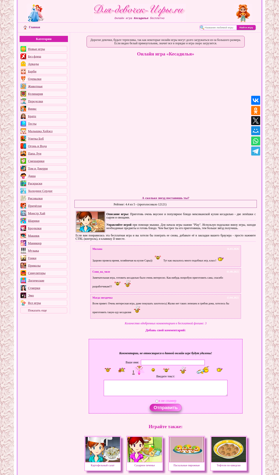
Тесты (32, 123)
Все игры (34, 303)
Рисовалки (35, 198)
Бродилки (34, 228)
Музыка (33, 250)
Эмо (31, 295)
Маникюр (35, 243)
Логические (36, 280)
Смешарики (36, 161)
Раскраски (35, 183)
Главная (31, 27)
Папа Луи (34, 153)
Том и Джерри (38, 168)
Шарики (34, 221)
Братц (32, 116)
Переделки (35, 101)
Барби (32, 71)
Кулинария (35, 94)
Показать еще (37, 310)
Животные (35, 86)
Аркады (33, 64)
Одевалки (34, 79)
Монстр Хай (36, 213)
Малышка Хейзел (40, 131)
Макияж (34, 236)
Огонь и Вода (37, 146)
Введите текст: (165, 376)
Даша (32, 176)
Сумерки (34, 288)
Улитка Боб (36, 138)
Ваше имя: (132, 362)
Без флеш (34, 56)
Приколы (34, 265)
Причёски (35, 206)
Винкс (32, 109)
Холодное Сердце (40, 191)
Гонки (32, 258)
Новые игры (36, 49)
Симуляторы (37, 273)
